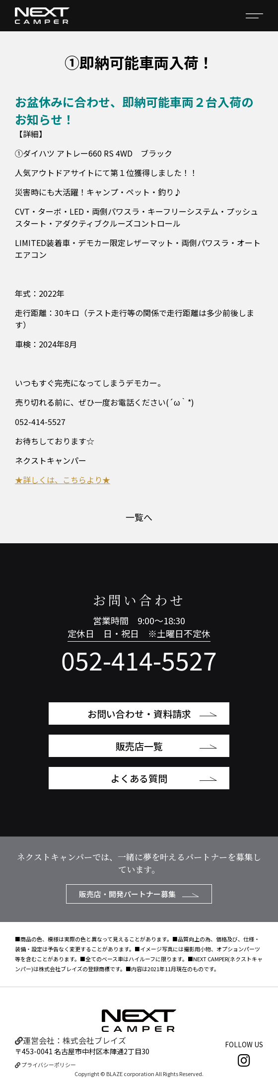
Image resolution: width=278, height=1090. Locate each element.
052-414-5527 (139, 659)
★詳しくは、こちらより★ (62, 480)
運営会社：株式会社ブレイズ (70, 1040)
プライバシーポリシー (45, 1065)
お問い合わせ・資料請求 (152, 713)
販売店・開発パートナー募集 (139, 894)
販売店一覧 (166, 746)
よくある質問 (164, 778)
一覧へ (139, 516)
